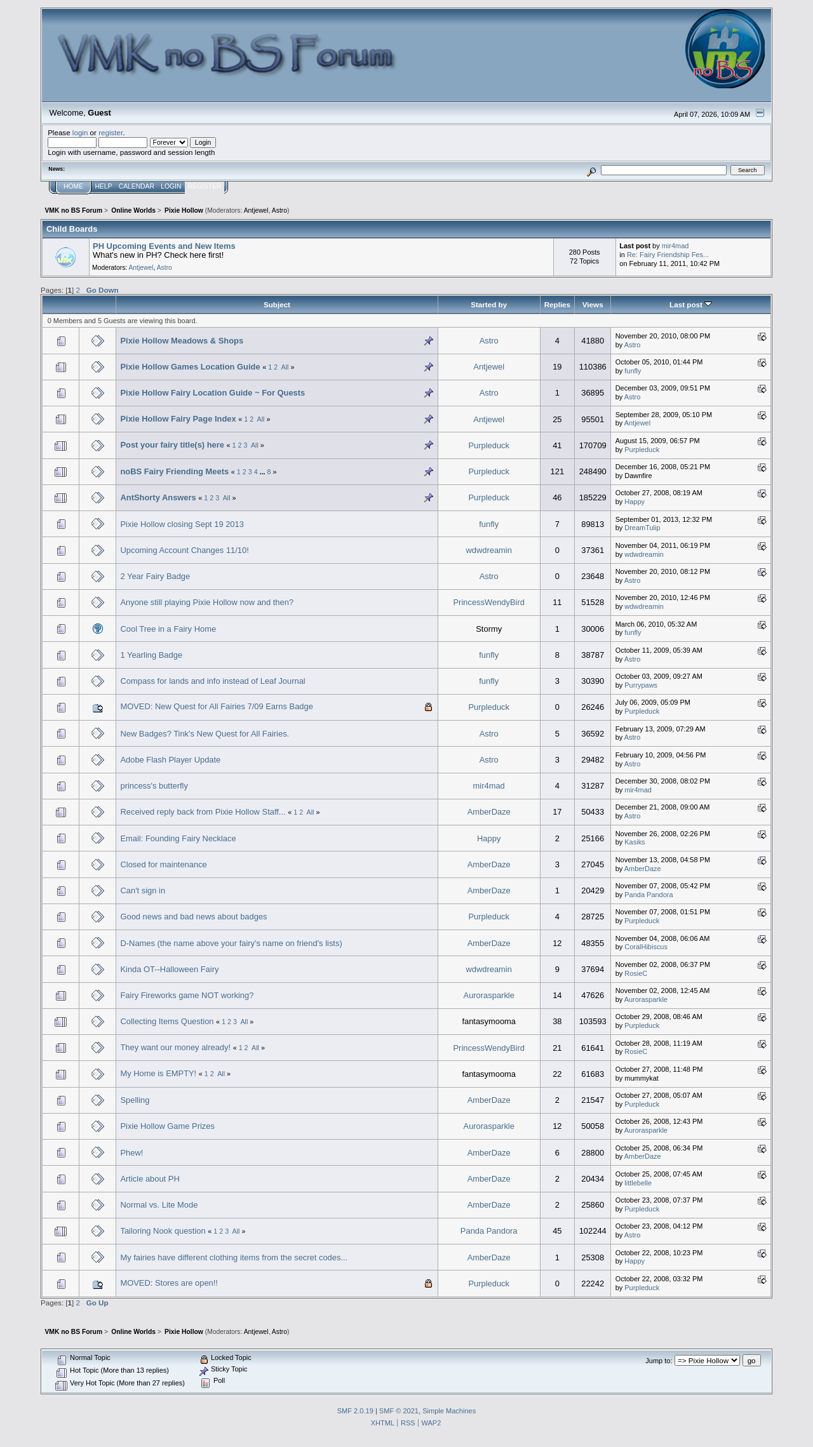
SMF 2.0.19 (355, 1411)
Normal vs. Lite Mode (159, 1205)
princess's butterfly (153, 785)
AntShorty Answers (158, 497)
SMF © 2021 (399, 1411)
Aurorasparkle (489, 995)
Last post (690, 304)
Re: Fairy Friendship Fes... (668, 254)
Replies (557, 304)
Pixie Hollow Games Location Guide (190, 366)
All (285, 367)
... (263, 472)
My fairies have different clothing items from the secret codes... (233, 1257)
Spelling (134, 1100)
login (80, 132)
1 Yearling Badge (151, 655)
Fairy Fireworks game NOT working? (186, 995)
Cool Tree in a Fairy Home (168, 629)
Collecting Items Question (166, 1021)
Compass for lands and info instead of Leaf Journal (212, 681)
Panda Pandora (648, 894)
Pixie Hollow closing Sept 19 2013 (181, 524)
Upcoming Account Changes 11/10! (184, 550)
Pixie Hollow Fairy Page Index (178, 418)
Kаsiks (634, 842)
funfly (632, 371)
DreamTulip (642, 527)
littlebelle (638, 1183)
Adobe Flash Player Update (170, 759)
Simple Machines (449, 1411)
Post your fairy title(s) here (172, 445)
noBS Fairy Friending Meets (174, 471)
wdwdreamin (488, 550)
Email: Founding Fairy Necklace (178, 838)
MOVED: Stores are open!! (169, 1283)
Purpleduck (488, 445)
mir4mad (675, 246)
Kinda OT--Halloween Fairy (169, 969)
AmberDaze (489, 812)
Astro (279, 210)
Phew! (131, 1152)
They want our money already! (175, 1047)
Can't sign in (142, 890)
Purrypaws (640, 685)
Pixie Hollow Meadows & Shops (181, 340)
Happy (634, 501)
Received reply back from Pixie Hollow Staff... (202, 812)
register (110, 132)
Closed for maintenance (163, 864)
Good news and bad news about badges (193, 916)
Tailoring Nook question (162, 1231)
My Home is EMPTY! (158, 1073)
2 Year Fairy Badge (155, 576)
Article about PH (149, 1179)
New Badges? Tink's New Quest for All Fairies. (204, 733)
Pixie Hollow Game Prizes (167, 1126)
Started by (489, 304)
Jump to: (658, 1360)
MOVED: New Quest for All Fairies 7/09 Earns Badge (216, 706)
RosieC (635, 973)
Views (592, 304)
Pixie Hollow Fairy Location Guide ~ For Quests (212, 392)
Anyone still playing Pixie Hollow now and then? (206, 602)
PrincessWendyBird (489, 602)
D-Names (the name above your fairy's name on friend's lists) (231, 943)
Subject (277, 304)
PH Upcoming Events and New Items (164, 246)
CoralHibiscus (646, 946)
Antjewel (256, 210)
